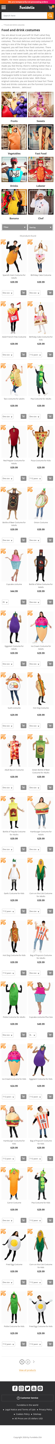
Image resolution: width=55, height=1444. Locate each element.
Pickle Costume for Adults (14, 1017)
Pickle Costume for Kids (14, 1326)
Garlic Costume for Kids (14, 893)
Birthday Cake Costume (41, 275)
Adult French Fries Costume (14, 336)
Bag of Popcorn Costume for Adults (41, 956)
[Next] (33, 1361)
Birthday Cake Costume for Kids (41, 338)
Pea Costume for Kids (41, 1202)
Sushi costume (14, 708)
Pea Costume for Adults (41, 398)
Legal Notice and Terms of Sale (20, 1409)
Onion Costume (41, 522)
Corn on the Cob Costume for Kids (40, 1266)
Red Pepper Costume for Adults (14, 462)
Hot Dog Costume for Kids (14, 955)
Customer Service (27, 1398)
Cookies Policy (23, 1414)
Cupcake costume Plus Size (41, 1017)
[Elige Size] (7, 292)
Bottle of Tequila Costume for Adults (14, 833)
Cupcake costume (14, 584)
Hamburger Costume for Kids (14, 1142)
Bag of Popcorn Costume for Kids (41, 1142)
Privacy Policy (45, 1409)
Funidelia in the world (27, 1405)
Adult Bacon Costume (14, 769)
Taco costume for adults (14, 398)
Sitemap (37, 1414)
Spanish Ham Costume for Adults (14, 276)
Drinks (14, 186)
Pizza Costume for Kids (41, 460)
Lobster (40, 186)
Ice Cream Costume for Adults (41, 647)
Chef (40, 218)
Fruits (14, 121)
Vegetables (14, 153)
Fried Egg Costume (14, 1264)
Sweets (41, 121)
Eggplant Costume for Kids (40, 1079)
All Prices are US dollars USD (29, 1418)
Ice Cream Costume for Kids (14, 1079)
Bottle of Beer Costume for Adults (14, 524)
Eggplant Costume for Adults (14, 647)
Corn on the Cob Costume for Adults (40, 895)
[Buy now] (23, 292)
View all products (27, 1370)
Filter (6, 227)
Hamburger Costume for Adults (41, 833)
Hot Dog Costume (41, 708)
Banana (14, 218)
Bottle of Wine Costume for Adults (41, 585)
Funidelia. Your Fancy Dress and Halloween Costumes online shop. (27, 7)
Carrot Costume (14, 1202)
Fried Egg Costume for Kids (41, 1326)
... (2, 25)
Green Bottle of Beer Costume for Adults (41, 771)
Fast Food (40, 153)
